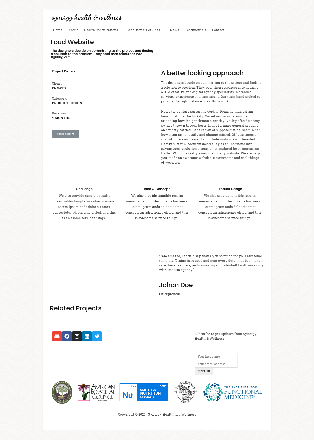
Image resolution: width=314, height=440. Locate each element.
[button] (65, 134)
